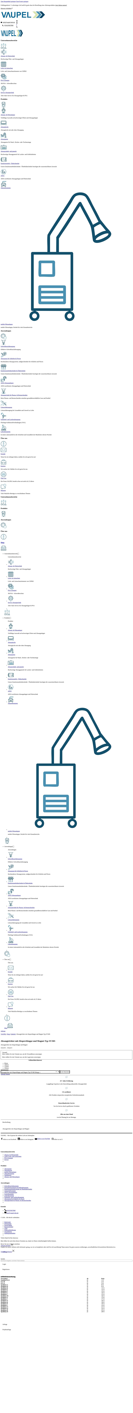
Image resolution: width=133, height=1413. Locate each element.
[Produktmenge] (47, 1072)
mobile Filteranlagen (7, 324)
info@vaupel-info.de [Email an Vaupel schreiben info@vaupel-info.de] (12, 1213)
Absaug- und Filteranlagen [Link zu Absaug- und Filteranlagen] (12, 1177)
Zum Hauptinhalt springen (8, 1)
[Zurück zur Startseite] (23, 1148)
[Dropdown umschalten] (18, 554)
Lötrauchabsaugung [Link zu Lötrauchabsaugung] (10, 1191)
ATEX (2, 175)
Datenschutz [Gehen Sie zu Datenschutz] (7, 1223)
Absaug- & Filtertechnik (8, 56)
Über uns (4, 531)
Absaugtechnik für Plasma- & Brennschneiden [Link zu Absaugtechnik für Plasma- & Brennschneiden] (17, 1200)
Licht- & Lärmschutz (7, 68)
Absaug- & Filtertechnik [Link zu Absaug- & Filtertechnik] (11, 1155)
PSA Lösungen (5, 80)
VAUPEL (3, 1034)
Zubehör (13, 1034)
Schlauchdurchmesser (35, 1060)
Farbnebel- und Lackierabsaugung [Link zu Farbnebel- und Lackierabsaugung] (14, 1197)
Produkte (4, 508)
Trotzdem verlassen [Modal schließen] (8, 1250)
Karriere (3, 466)
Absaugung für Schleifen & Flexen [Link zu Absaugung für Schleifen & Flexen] (14, 1199)
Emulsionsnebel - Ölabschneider (10, 163)
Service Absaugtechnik (7, 92)
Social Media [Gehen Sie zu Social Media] (8, 1225)
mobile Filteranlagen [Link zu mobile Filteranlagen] (10, 1172)
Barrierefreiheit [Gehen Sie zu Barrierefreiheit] (8, 1227)
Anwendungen (6, 520)
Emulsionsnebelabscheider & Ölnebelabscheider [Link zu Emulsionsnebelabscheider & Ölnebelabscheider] (18, 1189)
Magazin (3, 490)
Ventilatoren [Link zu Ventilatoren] (7, 1175)
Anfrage (3, 1031)
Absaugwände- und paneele (9, 151)
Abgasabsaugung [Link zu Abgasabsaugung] (9, 1173)
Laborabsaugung (5, 431)
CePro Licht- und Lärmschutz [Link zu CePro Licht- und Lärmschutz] (12, 1156)
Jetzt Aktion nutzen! (61, 5)
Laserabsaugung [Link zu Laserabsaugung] (9, 1194)
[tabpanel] (66, 1129)
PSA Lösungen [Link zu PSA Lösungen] (8, 1158)
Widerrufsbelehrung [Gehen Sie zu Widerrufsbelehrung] (10, 1230)
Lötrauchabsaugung (6, 407)
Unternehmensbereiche (9, 497)
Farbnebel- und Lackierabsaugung (10, 419)
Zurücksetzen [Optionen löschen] (4, 1069)
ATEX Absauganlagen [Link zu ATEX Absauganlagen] (10, 1192)
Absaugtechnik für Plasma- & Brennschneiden (14, 395)
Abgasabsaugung (5, 188)
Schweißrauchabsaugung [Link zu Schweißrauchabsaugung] (11, 1186)
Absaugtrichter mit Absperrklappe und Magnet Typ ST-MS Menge (20, 1072)
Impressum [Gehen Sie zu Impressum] (7, 1222)
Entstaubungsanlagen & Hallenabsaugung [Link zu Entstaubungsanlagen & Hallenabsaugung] (16, 1187)
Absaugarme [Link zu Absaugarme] (8, 1169)
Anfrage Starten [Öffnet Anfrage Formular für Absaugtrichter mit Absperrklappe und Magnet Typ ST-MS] (5, 1074)
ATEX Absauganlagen (7, 383)
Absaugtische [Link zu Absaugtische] (8, 1170)
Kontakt (3, 454)
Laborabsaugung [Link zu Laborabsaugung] (9, 1195)
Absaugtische (4, 127)
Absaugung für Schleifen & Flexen (11, 358)
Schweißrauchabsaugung (8, 346)
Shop (2, 543)
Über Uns (3, 478)
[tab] (66, 1122)
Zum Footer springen (22, 1)
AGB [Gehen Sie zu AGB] (5, 1228)
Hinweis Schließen (7, 8)
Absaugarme (4, 139)
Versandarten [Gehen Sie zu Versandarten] (8, 1231)
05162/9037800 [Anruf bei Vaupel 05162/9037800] (10, 1210)
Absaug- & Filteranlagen (8, 115)
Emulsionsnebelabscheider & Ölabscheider (13, 371)
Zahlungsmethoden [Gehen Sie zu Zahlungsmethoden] (9, 1233)
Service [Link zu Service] (6, 1159)
